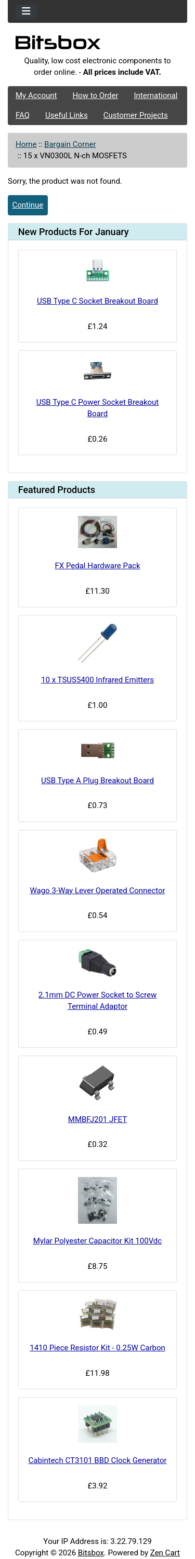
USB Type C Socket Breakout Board (97, 301)
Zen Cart (165, 1552)
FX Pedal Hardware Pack (97, 565)
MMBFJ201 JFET (97, 1119)
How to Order (95, 95)
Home (26, 144)
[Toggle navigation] (26, 11)
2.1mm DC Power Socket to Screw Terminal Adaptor (97, 1000)
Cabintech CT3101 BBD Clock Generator (97, 1460)
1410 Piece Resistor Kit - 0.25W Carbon (97, 1347)
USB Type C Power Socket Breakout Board (97, 408)
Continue (28, 205)
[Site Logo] (97, 45)
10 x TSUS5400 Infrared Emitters (97, 680)
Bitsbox (91, 1552)
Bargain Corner (70, 144)
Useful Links (66, 115)
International (155, 95)
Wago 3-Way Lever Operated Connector (97, 890)
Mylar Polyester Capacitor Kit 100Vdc (97, 1241)
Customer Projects (135, 115)
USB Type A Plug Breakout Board (97, 780)
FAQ (23, 115)
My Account (36, 95)
